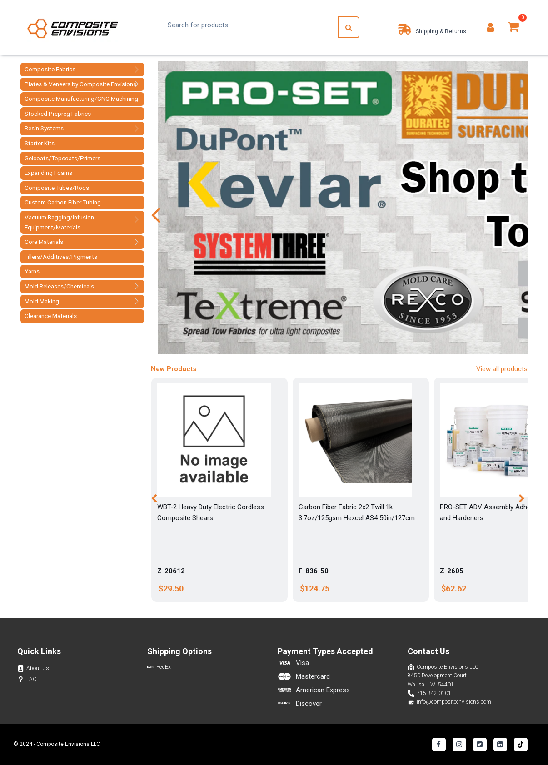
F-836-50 (314, 571)
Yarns (32, 271)
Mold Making (42, 301)
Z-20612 (171, 571)
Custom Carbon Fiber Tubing (63, 202)
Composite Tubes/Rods (57, 187)
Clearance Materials (51, 315)
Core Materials (44, 241)
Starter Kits (40, 143)
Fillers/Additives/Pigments (61, 256)
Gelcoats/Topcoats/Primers (62, 158)
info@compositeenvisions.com (454, 702)
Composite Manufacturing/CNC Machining (81, 98)
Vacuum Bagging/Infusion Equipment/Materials (59, 222)
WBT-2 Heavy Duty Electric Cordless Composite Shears (210, 512)
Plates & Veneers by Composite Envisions (80, 84)
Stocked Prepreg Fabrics (58, 113)
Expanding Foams (48, 172)
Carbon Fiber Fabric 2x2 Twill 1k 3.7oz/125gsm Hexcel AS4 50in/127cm (357, 512)
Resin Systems (44, 128)
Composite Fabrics (50, 69)
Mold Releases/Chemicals (59, 286)
